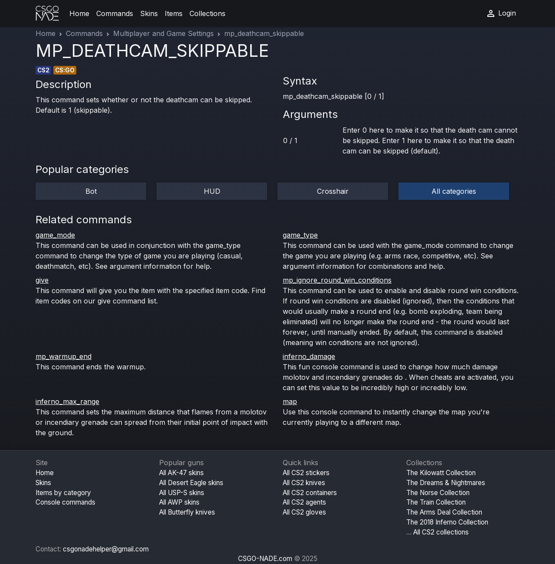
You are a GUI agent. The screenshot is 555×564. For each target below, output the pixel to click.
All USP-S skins (181, 493)
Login (501, 13)
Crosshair (333, 191)
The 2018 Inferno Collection (447, 522)
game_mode (55, 235)
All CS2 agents (304, 502)
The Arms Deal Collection (444, 512)
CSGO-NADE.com (265, 558)
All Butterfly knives (187, 512)
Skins (149, 13)
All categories (453, 191)
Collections (207, 13)
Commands (114, 13)
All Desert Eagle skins (191, 483)
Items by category (63, 493)
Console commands (65, 502)
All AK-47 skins (181, 473)
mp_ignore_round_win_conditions (337, 280)
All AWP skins (179, 502)
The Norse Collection (438, 493)
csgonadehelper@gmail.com (106, 549)
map (290, 401)
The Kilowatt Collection (441, 473)
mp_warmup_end (63, 356)
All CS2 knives (304, 483)
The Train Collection (436, 502)
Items (174, 13)
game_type (300, 235)
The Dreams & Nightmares (445, 483)
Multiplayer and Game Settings (163, 33)
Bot (91, 191)
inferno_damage (309, 356)
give (42, 280)
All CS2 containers (310, 493)
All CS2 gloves (304, 512)
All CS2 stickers (306, 473)
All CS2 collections (441, 532)
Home (79, 13)
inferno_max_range (67, 401)
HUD (212, 191)
